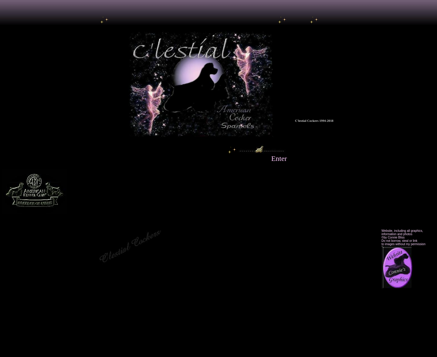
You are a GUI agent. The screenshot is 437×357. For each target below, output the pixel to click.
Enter (279, 158)
